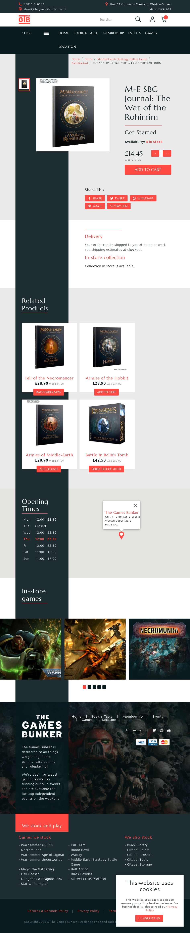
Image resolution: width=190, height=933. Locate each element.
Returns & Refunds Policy (48, 904)
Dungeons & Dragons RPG (41, 872)
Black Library (137, 838)
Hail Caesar (30, 867)
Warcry (76, 848)
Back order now (44, 389)
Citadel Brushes (139, 848)
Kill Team (78, 838)
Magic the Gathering (37, 862)
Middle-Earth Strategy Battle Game (122, 59)
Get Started (80, 63)
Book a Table (86, 33)
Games (151, 33)
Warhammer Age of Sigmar (42, 848)
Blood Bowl (80, 843)
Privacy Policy (88, 904)
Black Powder (81, 867)
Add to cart (148, 169)
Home (63, 33)
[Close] (135, 499)
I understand (149, 918)
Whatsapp (143, 198)
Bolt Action (80, 862)
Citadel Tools (137, 853)
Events (134, 33)
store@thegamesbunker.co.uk (45, 9)
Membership (113, 33)
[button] (84, 680)
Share (95, 198)
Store (89, 59)
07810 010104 (34, 4)
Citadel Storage (139, 858)
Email (95, 206)
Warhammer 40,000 (37, 838)
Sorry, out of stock (44, 462)
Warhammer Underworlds (41, 853)
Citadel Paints (138, 843)
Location (67, 47)
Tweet (117, 198)
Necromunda (31, 843)
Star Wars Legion (34, 877)
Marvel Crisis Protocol (88, 872)
